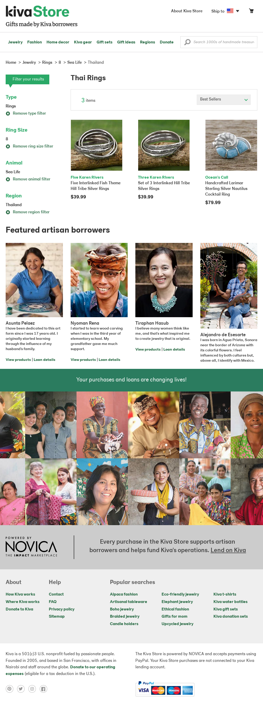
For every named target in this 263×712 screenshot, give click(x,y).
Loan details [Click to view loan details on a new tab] (44, 360)
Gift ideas (126, 42)
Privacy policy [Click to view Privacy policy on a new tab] (61, 609)
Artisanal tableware (128, 602)
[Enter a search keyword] (218, 42)
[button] (187, 43)
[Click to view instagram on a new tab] (34, 689)
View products (18, 360)
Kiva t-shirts (224, 594)
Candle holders (124, 624)
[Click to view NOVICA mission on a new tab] (31, 547)
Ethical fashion (175, 609)
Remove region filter (28, 212)
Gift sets (104, 42)
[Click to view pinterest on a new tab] (11, 689)
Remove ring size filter (29, 146)
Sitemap (57, 617)
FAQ (53, 602)
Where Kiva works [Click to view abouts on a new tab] (23, 602)
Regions (147, 42)
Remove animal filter (28, 179)
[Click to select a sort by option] (224, 100)
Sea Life (13, 172)
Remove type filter (26, 114)
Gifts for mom (174, 617)
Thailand (14, 205)
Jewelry (15, 42)
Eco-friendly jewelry (180, 594)
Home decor (57, 42)
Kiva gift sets (225, 609)
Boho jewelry (122, 609)
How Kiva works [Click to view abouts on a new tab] (20, 594)
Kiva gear (83, 42)
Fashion (34, 42)
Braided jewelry (124, 617)
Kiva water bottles (230, 602)
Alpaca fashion (124, 594)
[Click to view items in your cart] (251, 12)
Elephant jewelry (177, 602)
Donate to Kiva (19, 609)
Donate (167, 42)
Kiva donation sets (230, 617)
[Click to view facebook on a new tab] (45, 689)
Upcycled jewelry (177, 624)
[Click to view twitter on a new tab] (22, 689)
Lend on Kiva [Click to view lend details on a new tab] (228, 550)
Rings (11, 106)
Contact (56, 594)
